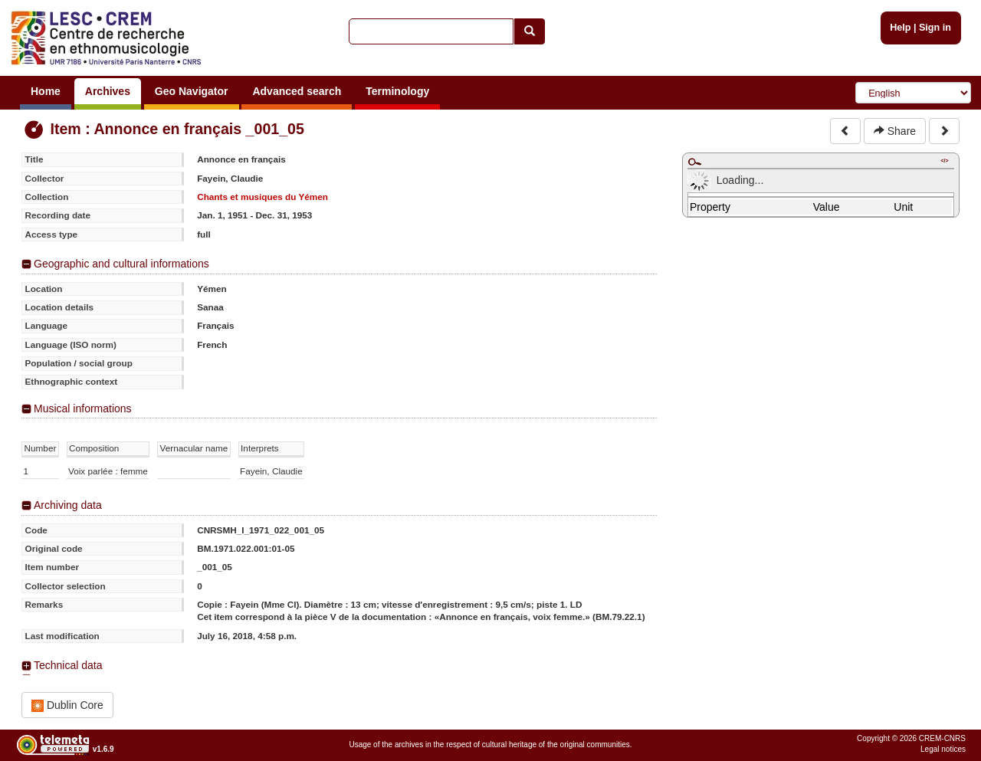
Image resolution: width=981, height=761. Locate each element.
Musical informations (83, 408)
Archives (107, 91)
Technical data (68, 665)
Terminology (397, 91)
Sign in (935, 27)
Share (895, 131)
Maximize (694, 162)
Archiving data (68, 505)
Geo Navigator (191, 91)
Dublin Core (67, 705)
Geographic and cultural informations (121, 263)
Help (900, 27)
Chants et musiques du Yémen (262, 197)
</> (944, 160)
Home (46, 91)
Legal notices (943, 749)
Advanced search (296, 91)
